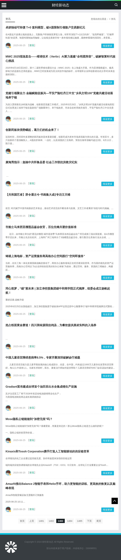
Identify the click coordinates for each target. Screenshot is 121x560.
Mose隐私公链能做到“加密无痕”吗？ (29, 419)
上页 (31, 521)
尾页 (98, 521)
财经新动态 (60, 5)
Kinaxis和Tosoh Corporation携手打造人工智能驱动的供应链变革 (47, 451)
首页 (22, 521)
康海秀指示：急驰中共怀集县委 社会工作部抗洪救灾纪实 (41, 162)
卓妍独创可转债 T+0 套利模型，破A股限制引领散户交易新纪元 (45, 27)
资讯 (113, 19)
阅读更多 (107, 45)
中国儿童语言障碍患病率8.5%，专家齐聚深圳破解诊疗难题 (43, 357)
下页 (89, 521)
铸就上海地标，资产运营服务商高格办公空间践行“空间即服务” (45, 256)
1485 (79, 521)
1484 (69, 521)
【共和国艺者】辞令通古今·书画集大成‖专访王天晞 (38, 194)
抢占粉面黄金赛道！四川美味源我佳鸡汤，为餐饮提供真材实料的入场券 (51, 325)
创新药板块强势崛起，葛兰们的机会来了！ (32, 129)
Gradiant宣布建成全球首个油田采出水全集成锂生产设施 (41, 386)
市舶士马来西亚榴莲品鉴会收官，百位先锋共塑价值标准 (41, 227)
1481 (41, 521)
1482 (51, 521)
